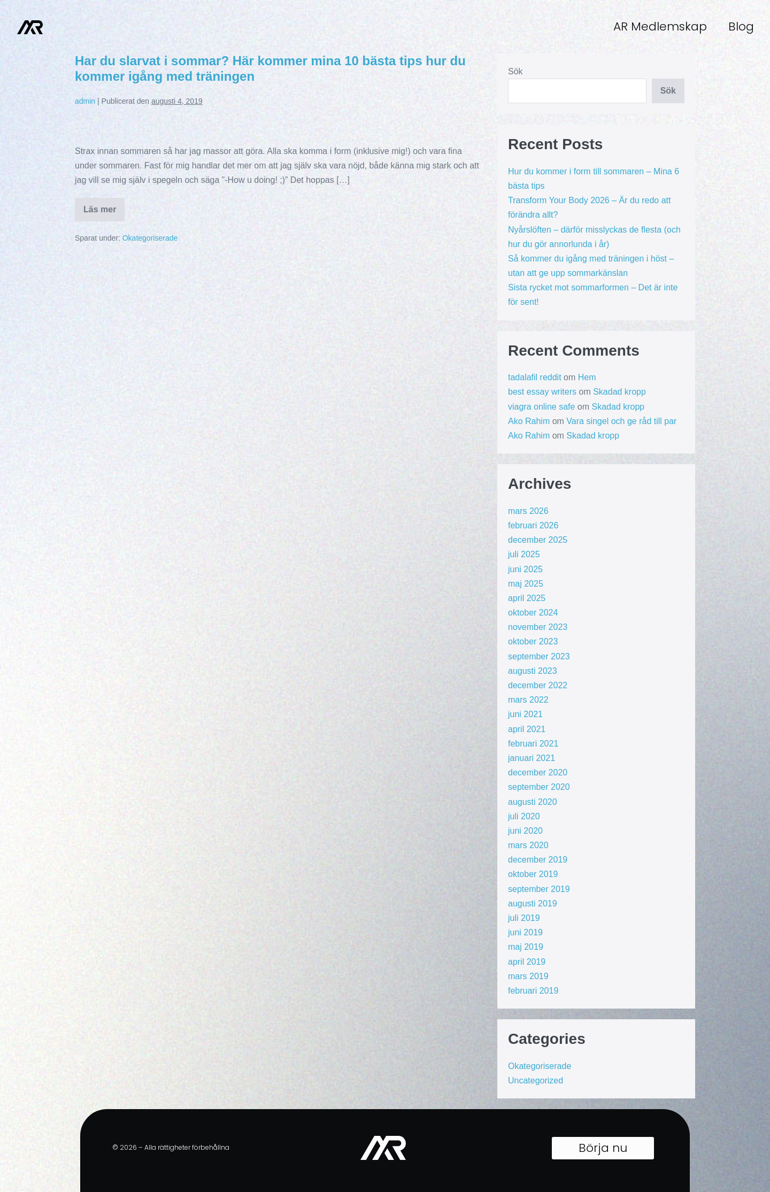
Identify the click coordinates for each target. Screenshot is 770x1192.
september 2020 (539, 786)
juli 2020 (524, 816)
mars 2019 (528, 976)
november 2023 (537, 627)
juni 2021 (525, 714)
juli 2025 (524, 554)
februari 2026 (533, 525)
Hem (587, 377)
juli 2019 (524, 917)
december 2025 (537, 539)
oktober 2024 (533, 612)
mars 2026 (528, 511)
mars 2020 (528, 845)
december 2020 (537, 772)
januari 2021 (531, 758)
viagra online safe (541, 406)
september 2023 (539, 656)
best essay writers (542, 391)
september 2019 (539, 889)
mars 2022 (528, 699)
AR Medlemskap (660, 26)
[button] (603, 1148)
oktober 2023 (533, 641)
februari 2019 (533, 990)
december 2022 (537, 685)
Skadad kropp (619, 391)
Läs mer (104, 206)
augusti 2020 (532, 801)
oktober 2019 (533, 874)
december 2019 (537, 859)
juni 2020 (525, 830)
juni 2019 (525, 932)
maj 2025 (525, 583)
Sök (515, 71)
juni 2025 (525, 569)
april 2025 (526, 598)
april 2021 (526, 729)
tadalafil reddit (534, 377)
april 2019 (526, 961)
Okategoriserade (150, 238)
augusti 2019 (532, 903)
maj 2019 (525, 946)
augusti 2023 (532, 670)
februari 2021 (533, 743)
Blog (741, 26)
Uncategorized (535, 1080)
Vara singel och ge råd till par (621, 421)
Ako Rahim (529, 421)
